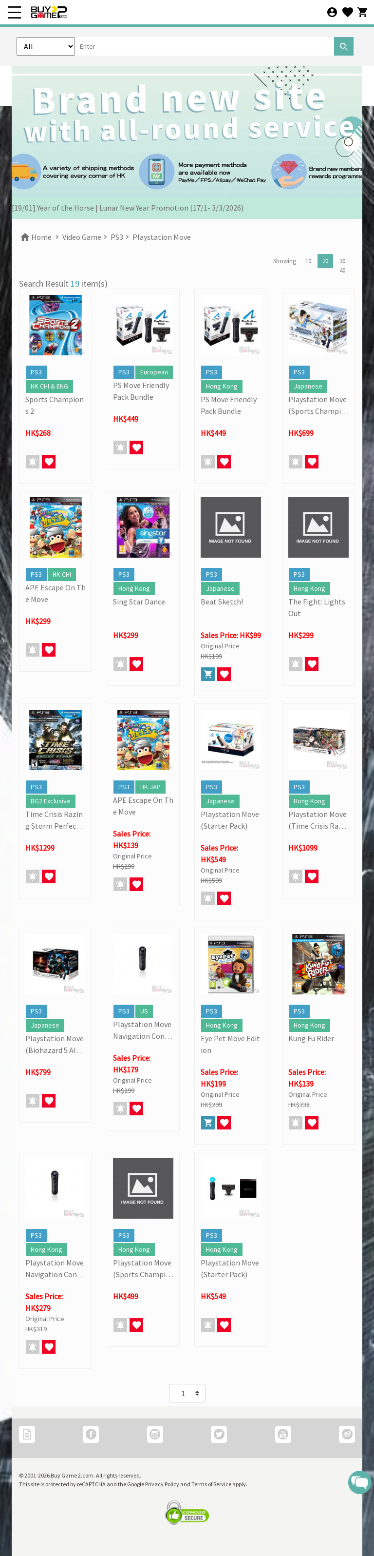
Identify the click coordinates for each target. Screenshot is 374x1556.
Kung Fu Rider (311, 1038)
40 (342, 270)
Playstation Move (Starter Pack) (230, 820)
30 (342, 261)
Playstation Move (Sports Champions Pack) (317, 405)
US (144, 1011)
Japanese (308, 386)
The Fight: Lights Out (316, 607)
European (154, 372)
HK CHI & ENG (49, 386)
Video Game (81, 237)
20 (325, 261)
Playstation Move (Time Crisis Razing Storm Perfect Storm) (318, 820)
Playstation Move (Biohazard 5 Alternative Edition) (54, 1044)
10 (308, 261)
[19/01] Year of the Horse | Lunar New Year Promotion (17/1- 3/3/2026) (127, 208)
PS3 (117, 237)
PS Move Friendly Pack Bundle (141, 391)
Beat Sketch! (222, 601)
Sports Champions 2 (54, 405)
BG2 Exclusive (51, 801)
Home (35, 237)
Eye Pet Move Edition (230, 1044)
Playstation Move (161, 237)
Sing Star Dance (139, 601)
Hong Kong (222, 386)
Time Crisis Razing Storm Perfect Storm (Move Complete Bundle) (55, 820)
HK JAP (150, 786)
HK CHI (62, 574)
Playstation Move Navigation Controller (142, 1030)
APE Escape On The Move (55, 593)
